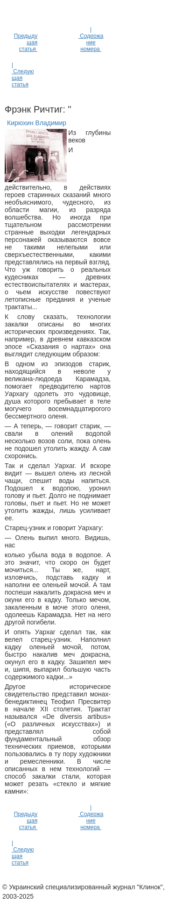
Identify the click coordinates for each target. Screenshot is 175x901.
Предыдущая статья (25, 42)
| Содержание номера (90, 39)
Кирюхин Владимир (36, 123)
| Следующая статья (23, 75)
